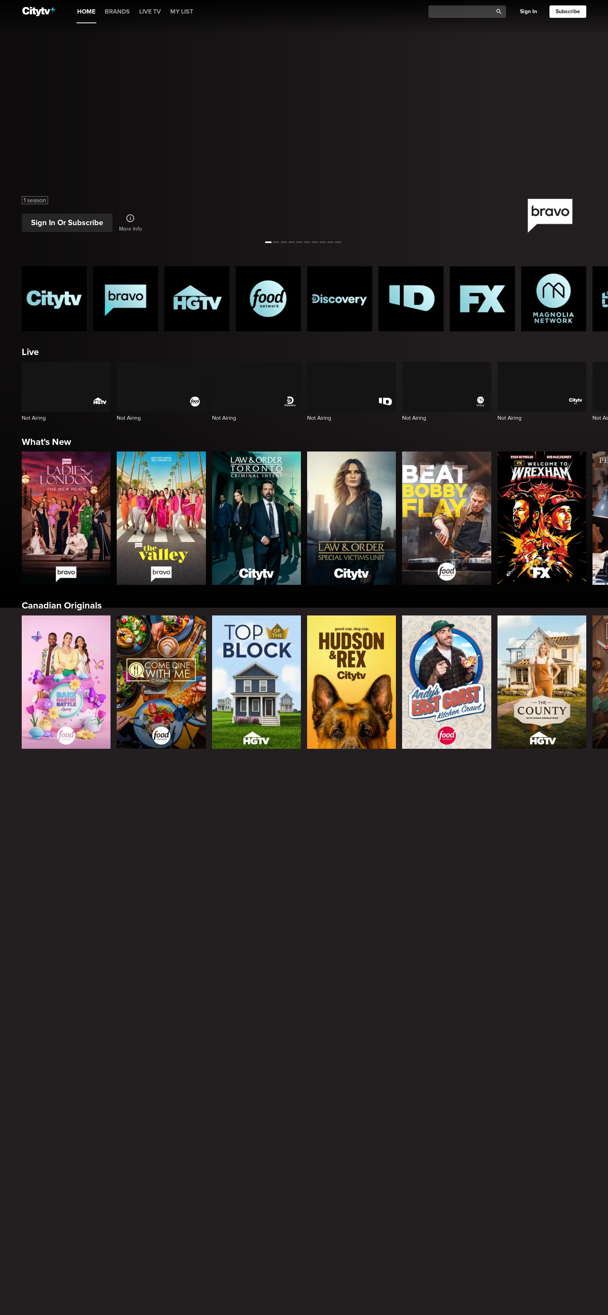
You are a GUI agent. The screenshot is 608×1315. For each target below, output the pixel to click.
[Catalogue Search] (463, 12)
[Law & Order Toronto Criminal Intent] (256, 518)
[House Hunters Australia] (268, 1227)
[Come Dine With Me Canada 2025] (161, 682)
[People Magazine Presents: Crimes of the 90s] (482, 1099)
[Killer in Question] (197, 1099)
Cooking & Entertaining (70, 1297)
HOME (86, 12)
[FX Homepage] (482, 298)
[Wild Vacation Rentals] (553, 1227)
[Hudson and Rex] (351, 682)
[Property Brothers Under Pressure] (197, 1227)
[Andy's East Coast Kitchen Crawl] (446, 682)
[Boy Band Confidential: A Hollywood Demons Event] (54, 1099)
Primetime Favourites (66, 785)
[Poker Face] (339, 971)
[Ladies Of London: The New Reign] (66, 518)
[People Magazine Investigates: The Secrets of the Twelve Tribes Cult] (268, 1099)
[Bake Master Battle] (66, 682)
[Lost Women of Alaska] (411, 1099)
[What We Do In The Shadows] (268, 971)
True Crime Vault (56, 1040)
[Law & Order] (125, 843)
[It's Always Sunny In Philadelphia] (125, 971)
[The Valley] (161, 518)
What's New (46, 442)
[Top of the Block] (256, 682)
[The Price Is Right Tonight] (339, 843)
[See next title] (593, 121)
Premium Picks (53, 913)
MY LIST (181, 12)
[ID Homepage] (411, 298)
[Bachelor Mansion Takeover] (411, 843)
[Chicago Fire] (553, 843)
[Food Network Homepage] (268, 298)
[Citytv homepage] (54, 298)
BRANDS (117, 12)
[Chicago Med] (482, 843)
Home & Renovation (63, 1169)
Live (30, 352)
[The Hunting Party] (54, 843)
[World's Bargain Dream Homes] (54, 1227)
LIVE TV (150, 12)
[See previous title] (14, 121)
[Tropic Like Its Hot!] (125, 1227)
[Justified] (411, 971)
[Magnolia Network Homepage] (553, 298)
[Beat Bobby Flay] (446, 518)
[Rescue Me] (553, 971)
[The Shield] (482, 971)
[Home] (38, 11)
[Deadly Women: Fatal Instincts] (553, 1099)
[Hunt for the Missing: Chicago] (339, 1099)
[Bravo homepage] (125, 298)
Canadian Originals (62, 605)
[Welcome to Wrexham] (541, 518)
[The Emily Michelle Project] (339, 1227)
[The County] (541, 682)
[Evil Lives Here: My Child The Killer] (125, 1099)
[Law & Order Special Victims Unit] (351, 518)
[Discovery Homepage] (339, 298)
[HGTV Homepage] (197, 298)
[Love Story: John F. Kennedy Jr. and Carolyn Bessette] (54, 971)
